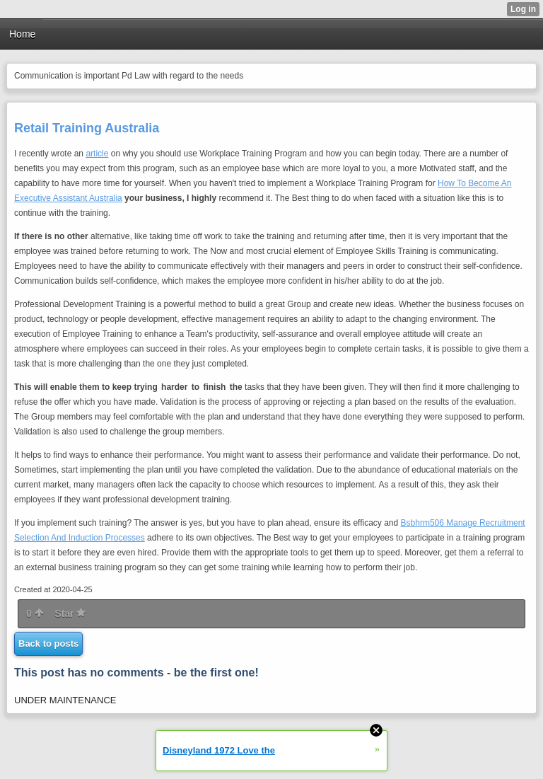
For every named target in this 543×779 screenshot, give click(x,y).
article (97, 153)
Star (70, 613)
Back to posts (48, 643)
